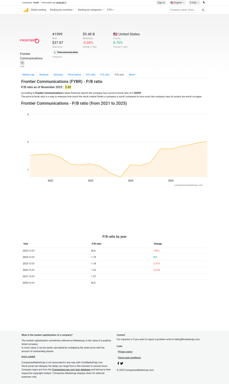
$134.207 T (61, 2)
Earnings (58, 74)
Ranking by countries (61, 9)
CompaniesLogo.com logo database (71, 369)
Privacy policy (125, 351)
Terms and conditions (129, 357)
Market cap (29, 74)
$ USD (193, 2)
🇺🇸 (176, 2)
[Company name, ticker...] (186, 10)
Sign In (161, 2)
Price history (74, 74)
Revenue (44, 74)
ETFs (110, 9)
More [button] (132, 74)
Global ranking (38, 9)
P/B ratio (119, 74)
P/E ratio (90, 74)
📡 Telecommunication (65, 52)
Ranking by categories (89, 9)
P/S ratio (105, 74)
